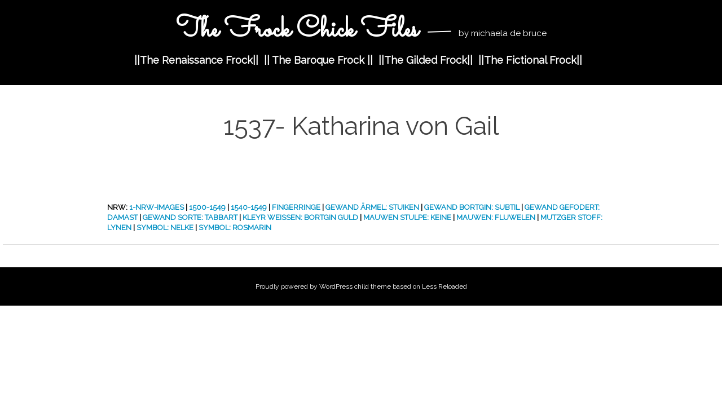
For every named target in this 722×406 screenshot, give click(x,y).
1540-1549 (249, 207)
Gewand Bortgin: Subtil (472, 207)
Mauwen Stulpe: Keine (407, 217)
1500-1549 (207, 207)
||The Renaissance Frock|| (196, 60)
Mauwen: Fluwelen (495, 217)
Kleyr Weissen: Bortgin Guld (300, 217)
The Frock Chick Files (300, 30)
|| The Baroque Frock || (318, 60)
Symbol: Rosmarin (235, 227)
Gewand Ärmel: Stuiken (372, 207)
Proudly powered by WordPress (304, 286)
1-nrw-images (156, 207)
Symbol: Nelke (165, 227)
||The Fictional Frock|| (530, 60)
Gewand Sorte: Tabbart (190, 217)
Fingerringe (296, 207)
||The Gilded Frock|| (425, 60)
